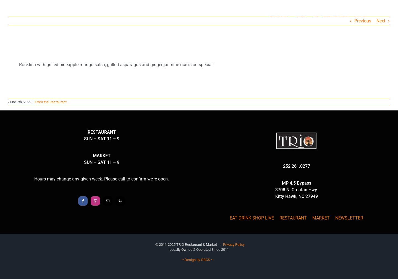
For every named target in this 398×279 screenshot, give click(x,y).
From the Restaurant (51, 102)
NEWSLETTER (349, 218)
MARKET (321, 218)
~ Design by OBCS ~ (197, 260)
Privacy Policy (234, 244)
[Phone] (120, 201)
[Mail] (107, 201)
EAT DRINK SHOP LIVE (252, 218)
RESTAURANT (293, 218)
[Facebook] (83, 201)
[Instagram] (95, 201)
